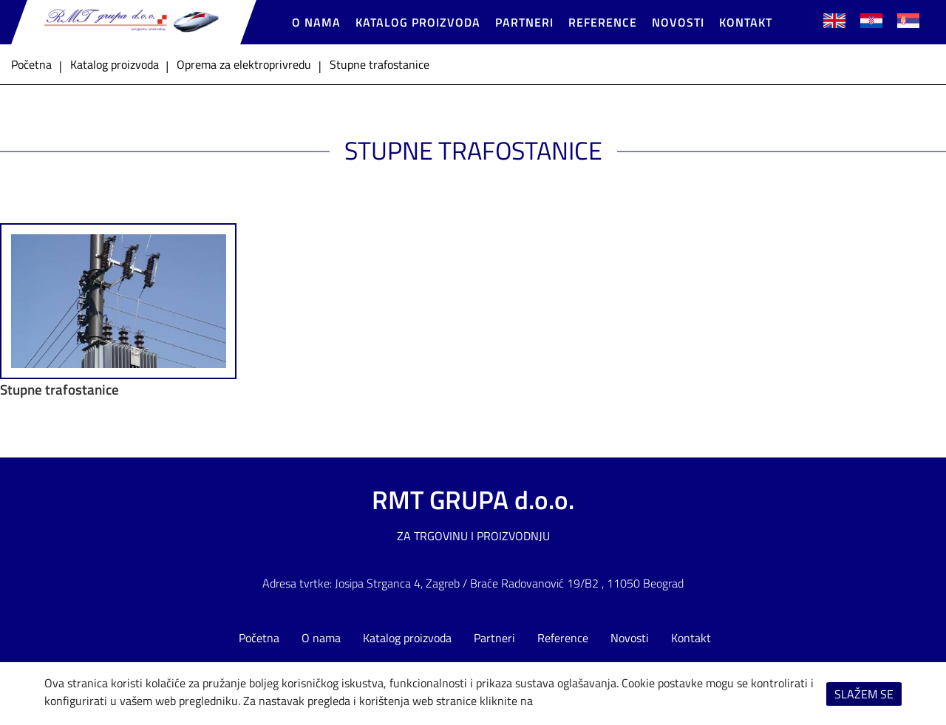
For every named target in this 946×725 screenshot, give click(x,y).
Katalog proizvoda (417, 22)
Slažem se (864, 694)
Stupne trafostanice (59, 389)
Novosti (678, 22)
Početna (259, 638)
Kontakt (745, 22)
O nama (316, 22)
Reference (602, 22)
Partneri (524, 22)
